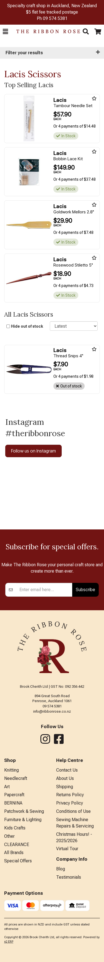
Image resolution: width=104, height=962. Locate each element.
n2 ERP (8, 941)
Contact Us (67, 770)
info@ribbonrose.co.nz (52, 711)
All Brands (14, 852)
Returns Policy (70, 794)
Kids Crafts (14, 828)
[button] (5, 31)
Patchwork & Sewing (24, 811)
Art (7, 786)
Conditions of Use (73, 811)
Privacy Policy (69, 803)
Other (9, 836)
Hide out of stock (27, 326)
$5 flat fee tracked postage (52, 12)
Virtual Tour (67, 848)
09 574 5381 (55, 18)
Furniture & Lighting (22, 819)
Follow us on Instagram (33, 451)
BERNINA (13, 803)
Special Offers (18, 860)
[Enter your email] (44, 590)
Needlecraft (15, 778)
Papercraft (14, 794)
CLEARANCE (16, 844)
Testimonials (68, 877)
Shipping (64, 786)
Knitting (11, 770)
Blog (60, 869)
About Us (65, 778)
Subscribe (85, 589)
